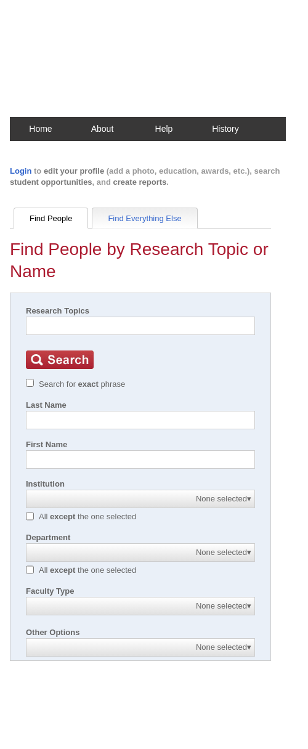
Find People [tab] (51, 218)
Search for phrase (82, 384)
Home (40, 129)
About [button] (102, 129)
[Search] (140, 326)
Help (164, 129)
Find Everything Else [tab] (144, 218)
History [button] (225, 129)
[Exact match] (30, 383)
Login (20, 171)
